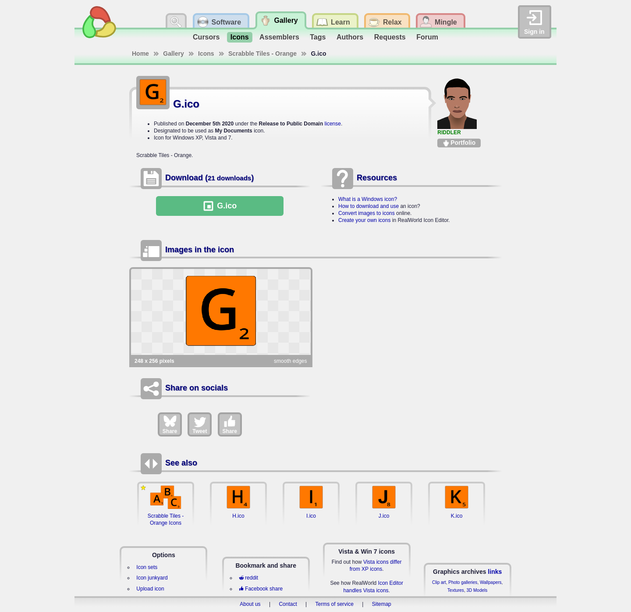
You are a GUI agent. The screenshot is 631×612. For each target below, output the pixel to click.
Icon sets (146, 567)
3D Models (476, 590)
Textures (455, 590)
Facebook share (261, 589)
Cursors (206, 37)
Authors (350, 37)
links (495, 571)
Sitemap (381, 604)
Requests (390, 37)
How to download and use (368, 206)
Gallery (173, 53)
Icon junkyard (151, 578)
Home (140, 53)
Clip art (439, 582)
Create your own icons (364, 220)
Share (170, 424)
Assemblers (279, 37)
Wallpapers (491, 582)
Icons (239, 37)
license (333, 124)
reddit (248, 578)
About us (250, 604)
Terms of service (335, 604)
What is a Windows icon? (367, 199)
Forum (427, 37)
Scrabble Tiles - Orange (262, 53)
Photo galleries (462, 582)
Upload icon (150, 589)
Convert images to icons (366, 213)
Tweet (199, 424)
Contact (288, 604)
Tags (318, 37)
